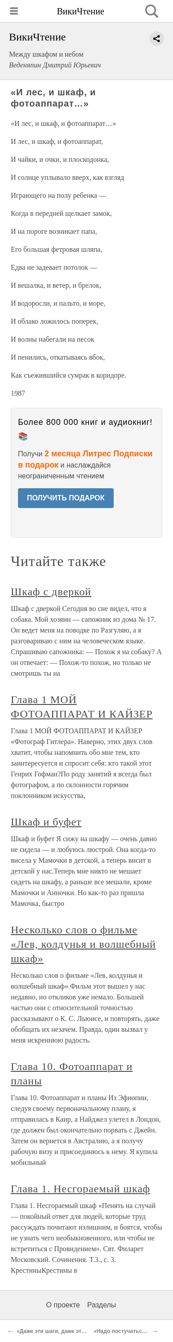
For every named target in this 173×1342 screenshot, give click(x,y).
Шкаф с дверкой (51, 591)
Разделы (101, 1305)
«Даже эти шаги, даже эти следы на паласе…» (78, 1331)
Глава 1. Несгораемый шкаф (80, 1189)
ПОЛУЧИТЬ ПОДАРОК (66, 498)
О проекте (63, 1305)
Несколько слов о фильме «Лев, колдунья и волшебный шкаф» (83, 944)
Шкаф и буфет (46, 822)
